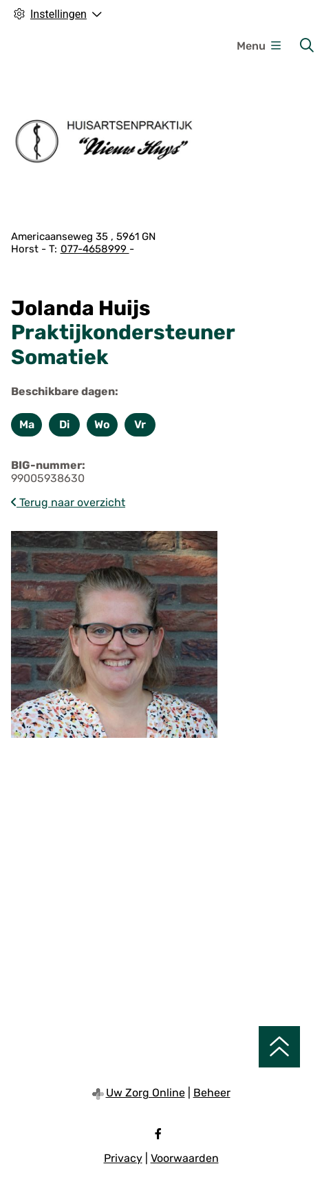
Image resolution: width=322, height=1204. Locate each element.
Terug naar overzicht (68, 502)
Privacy (123, 1158)
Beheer (211, 1092)
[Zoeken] (307, 45)
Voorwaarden (185, 1158)
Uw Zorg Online (145, 1092)
